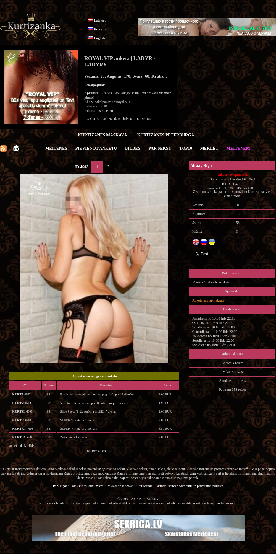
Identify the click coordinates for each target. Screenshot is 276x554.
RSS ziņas (60, 486)
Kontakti (128, 486)
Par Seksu (160, 148)
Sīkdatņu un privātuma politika (201, 486)
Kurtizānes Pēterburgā (165, 135)
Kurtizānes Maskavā (102, 135)
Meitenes (56, 148)
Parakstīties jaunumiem (87, 486)
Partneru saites (165, 486)
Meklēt (209, 148)
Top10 (186, 148)
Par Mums (145, 486)
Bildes (132, 148)
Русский (100, 29)
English (99, 38)
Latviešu (100, 20)
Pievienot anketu (96, 148)
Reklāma (112, 486)
